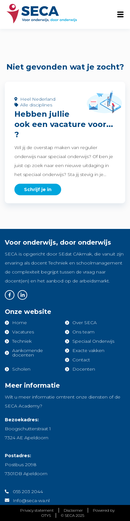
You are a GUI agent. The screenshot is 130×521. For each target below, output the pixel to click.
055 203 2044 (28, 491)
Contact (81, 359)
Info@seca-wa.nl (31, 500)
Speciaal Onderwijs (93, 341)
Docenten (83, 369)
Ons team (83, 332)
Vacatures (23, 332)
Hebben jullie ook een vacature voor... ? (63, 124)
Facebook (9, 295)
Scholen (21, 369)
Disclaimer (73, 510)
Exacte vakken (88, 350)
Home (19, 322)
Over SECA (84, 322)
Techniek (22, 341)
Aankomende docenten (27, 352)
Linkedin (22, 295)
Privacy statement (37, 510)
